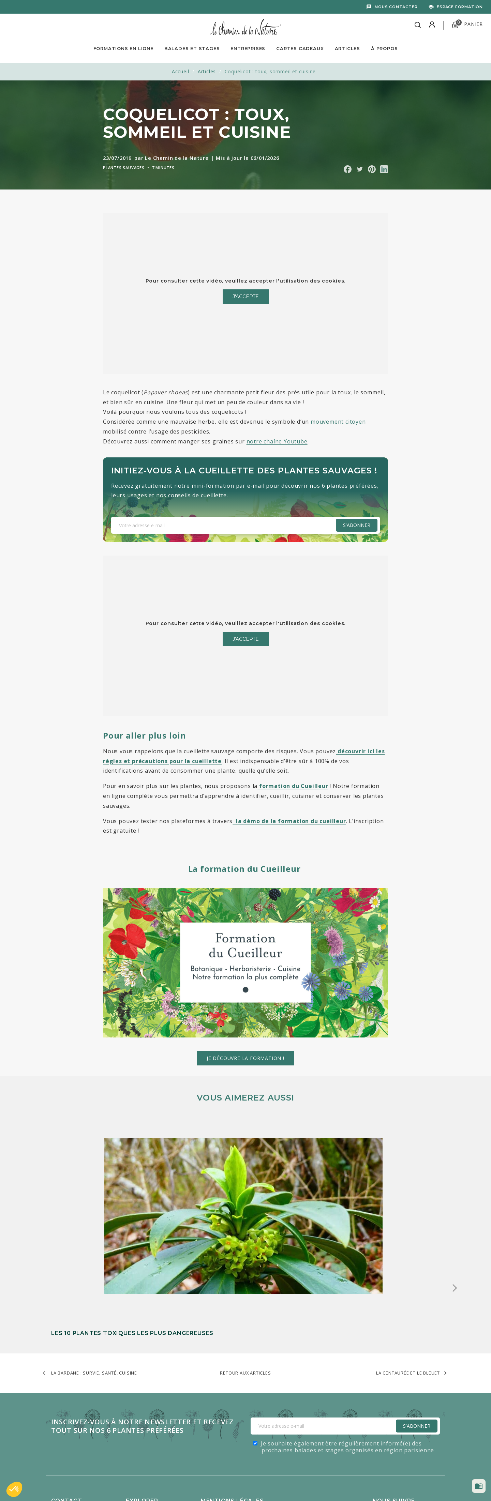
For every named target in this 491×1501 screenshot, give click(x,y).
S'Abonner (416, 1295)
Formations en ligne (123, 48)
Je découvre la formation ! (245, 1058)
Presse (59, 1425)
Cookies (211, 1394)
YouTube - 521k (411, 1411)
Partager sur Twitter (359, 169)
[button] (14, 1489)
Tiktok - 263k (408, 1397)
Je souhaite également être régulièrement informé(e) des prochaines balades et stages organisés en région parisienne (347, 1316)
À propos (384, 48)
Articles (347, 48)
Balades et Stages (192, 48)
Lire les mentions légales (231, 1383)
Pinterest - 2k (408, 1438)
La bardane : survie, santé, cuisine (94, 1243)
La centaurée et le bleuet (408, 1243)
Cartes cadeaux (145, 1415)
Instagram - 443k (413, 1424)
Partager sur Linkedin (384, 169)
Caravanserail (210, 1481)
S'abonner (356, 525)
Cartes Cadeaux (300, 48)
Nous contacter (396, 6)
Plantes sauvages (124, 167)
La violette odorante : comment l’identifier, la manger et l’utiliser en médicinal (375, 1195)
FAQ (56, 1383)
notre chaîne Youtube (277, 441)
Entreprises (247, 48)
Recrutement (67, 1394)
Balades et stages (148, 1394)
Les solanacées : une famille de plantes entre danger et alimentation (239, 1195)
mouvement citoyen (338, 421)
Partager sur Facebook (348, 169)
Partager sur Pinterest (372, 169)
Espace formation (460, 6)
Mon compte (67, 1415)
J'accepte (246, 296)
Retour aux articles (245, 1243)
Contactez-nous (70, 1404)
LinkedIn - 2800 (411, 1452)
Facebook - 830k (412, 1383)
